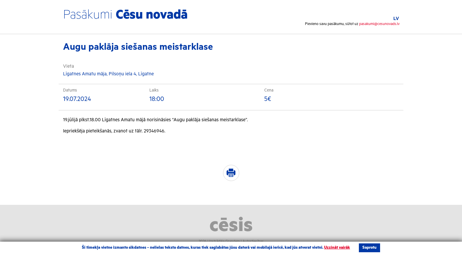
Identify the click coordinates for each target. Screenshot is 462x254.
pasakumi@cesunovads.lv (379, 24)
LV (396, 18)
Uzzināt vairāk (337, 247)
